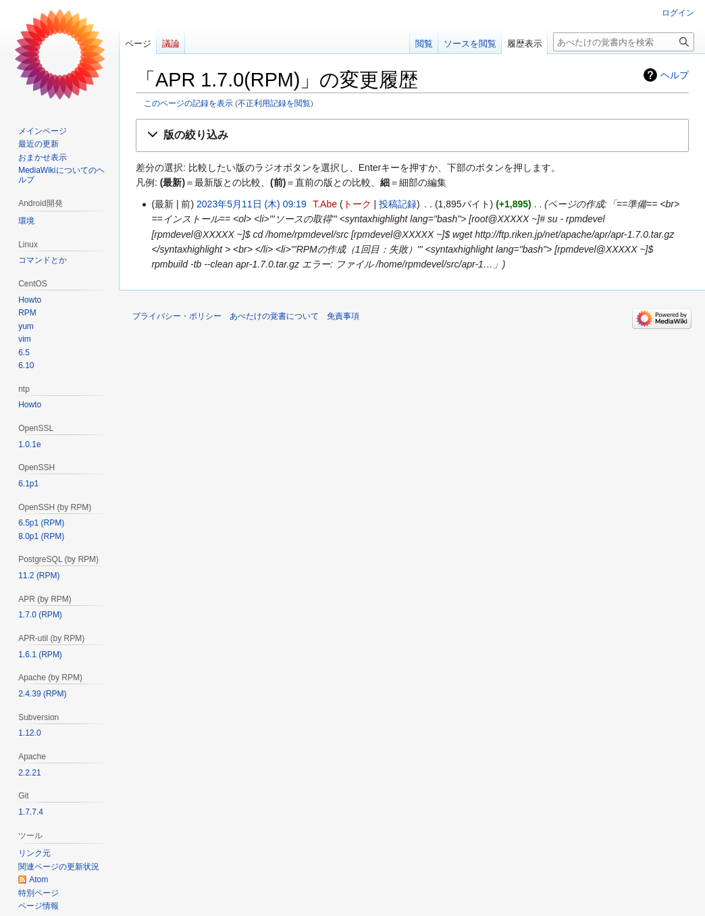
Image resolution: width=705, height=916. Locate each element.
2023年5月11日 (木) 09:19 (252, 204)
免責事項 (343, 316)
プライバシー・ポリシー (176, 316)
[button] (412, 135)
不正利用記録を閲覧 (274, 103)
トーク (357, 204)
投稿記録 (398, 204)
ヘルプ (674, 75)
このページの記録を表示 (188, 103)
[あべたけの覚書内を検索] (623, 41)
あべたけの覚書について (274, 316)
